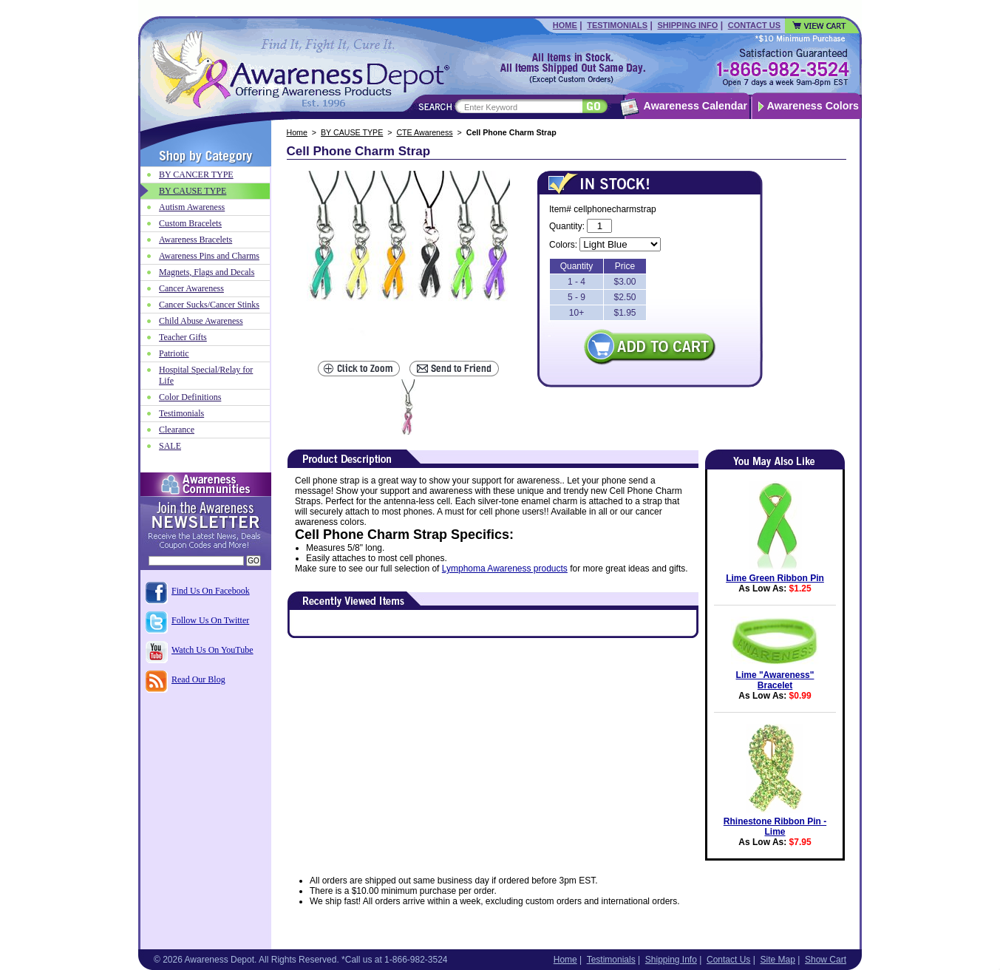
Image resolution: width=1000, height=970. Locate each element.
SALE (170, 446)
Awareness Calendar (695, 106)
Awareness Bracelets (195, 239)
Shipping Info (687, 25)
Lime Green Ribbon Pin (775, 578)
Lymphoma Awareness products (505, 568)
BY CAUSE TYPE (352, 132)
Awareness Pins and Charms (209, 256)
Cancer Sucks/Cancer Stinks (209, 304)
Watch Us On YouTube (212, 650)
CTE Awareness (424, 132)
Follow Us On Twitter (210, 620)
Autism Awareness (192, 207)
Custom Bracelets (190, 223)
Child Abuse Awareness (201, 321)
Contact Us (754, 25)
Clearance (176, 429)
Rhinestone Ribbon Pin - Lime (775, 826)
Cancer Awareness (191, 288)
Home (565, 25)
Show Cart (825, 959)
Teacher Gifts (183, 337)
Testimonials (617, 25)
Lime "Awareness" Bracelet (775, 680)
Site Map (777, 959)
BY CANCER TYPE (196, 174)
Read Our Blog (198, 679)
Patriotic (174, 353)
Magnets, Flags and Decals (206, 272)
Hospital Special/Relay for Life (206, 375)
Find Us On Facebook (210, 591)
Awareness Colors (813, 106)
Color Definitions (190, 397)
